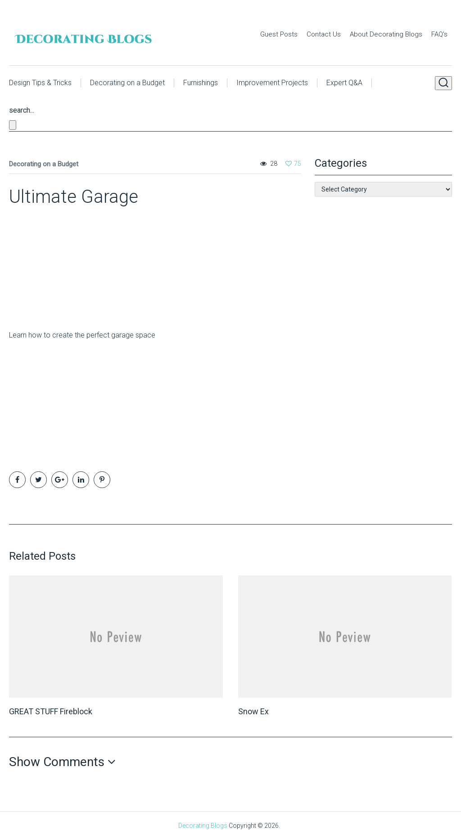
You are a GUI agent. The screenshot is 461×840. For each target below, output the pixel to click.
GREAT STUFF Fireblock (50, 711)
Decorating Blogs (202, 825)
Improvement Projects (272, 82)
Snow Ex (253, 711)
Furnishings (200, 82)
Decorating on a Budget (127, 82)
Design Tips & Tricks (40, 82)
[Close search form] (12, 125)
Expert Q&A (344, 82)
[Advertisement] (65, 264)
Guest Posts (279, 34)
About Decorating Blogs (386, 34)
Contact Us (324, 34)
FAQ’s (439, 34)
